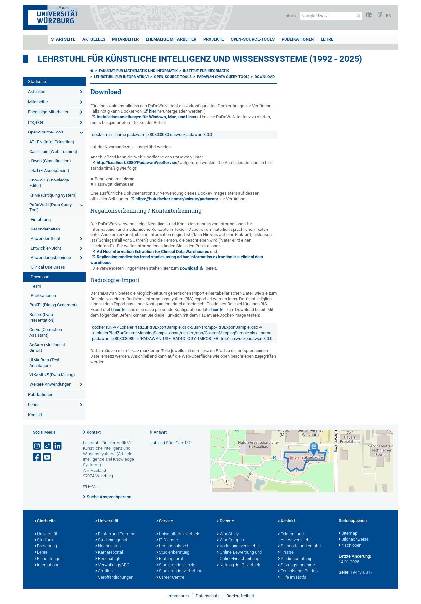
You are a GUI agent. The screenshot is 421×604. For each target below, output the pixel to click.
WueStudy (228, 534)
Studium (44, 540)
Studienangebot (111, 540)
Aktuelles (93, 39)
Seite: (344, 572)
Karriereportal (109, 553)
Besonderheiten (45, 229)
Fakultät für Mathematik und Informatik (138, 71)
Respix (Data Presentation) (42, 317)
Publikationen (298, 39)
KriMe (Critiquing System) (53, 195)
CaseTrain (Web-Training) (53, 151)
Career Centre (170, 578)
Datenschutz (207, 595)
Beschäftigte (108, 559)
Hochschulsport (172, 546)
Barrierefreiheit (240, 595)
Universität (46, 534)
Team (36, 286)
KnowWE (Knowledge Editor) (49, 183)
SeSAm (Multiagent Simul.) (47, 347)
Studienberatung (172, 553)
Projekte (213, 39)
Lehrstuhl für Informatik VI (121, 77)
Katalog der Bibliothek (238, 565)
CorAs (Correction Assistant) (45, 332)
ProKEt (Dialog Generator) (53, 304)
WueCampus (230, 540)
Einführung (41, 219)
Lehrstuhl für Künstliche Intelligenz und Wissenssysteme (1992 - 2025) (200, 59)
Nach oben (350, 546)
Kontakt (35, 414)
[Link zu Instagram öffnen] (37, 446)
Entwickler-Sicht (46, 248)
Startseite (63, 39)
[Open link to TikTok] (47, 446)
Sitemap (348, 534)
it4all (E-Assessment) (49, 170)
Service (164, 521)
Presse (286, 553)
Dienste (225, 521)
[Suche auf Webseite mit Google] (331, 16)
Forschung (46, 546)
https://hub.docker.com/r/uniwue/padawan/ (177, 198)
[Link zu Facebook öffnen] (37, 457)
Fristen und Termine (115, 534)
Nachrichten (108, 546)
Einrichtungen (48, 559)
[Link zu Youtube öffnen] (47, 457)
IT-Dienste (167, 540)
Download (40, 276)
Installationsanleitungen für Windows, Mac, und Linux (146, 116)
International (47, 565)
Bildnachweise (354, 540)
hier (152, 111)
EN (388, 15)
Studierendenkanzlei (176, 565)
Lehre (327, 39)
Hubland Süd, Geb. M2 (170, 442)
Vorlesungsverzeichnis (239, 546)
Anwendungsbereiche (51, 257)
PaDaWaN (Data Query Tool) (50, 207)
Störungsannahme (296, 565)
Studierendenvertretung (179, 571)
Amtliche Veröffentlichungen (114, 574)
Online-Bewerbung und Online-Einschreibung (239, 556)
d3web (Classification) (50, 160)
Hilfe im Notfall (293, 578)
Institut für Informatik (206, 71)
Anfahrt (160, 432)
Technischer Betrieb (298, 571)
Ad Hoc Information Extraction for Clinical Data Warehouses (153, 251)
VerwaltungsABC (112, 565)
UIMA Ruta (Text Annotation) (44, 362)
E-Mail (94, 486)
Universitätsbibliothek (177, 534)
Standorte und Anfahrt (299, 546)
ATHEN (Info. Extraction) (51, 141)
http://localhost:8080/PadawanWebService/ (138, 162)
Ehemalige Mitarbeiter (171, 39)
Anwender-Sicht (45, 238)
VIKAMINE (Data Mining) (52, 374)
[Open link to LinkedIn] (57, 446)
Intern (290, 15)
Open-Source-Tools (253, 39)
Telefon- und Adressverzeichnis (296, 537)
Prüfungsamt (169, 559)
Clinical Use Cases (48, 267)
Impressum (178, 595)
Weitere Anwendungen (50, 384)
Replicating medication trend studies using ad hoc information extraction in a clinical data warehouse (176, 259)
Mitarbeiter (125, 39)
